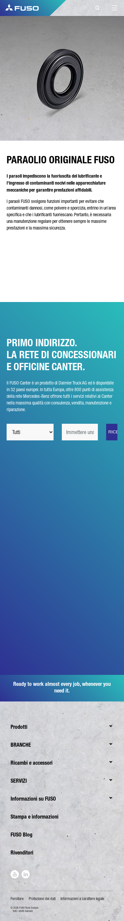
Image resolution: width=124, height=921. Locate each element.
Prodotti (19, 727)
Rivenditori (22, 852)
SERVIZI (19, 781)
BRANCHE (21, 745)
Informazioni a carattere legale (82, 898)
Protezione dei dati (42, 898)
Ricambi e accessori (32, 763)
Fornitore (17, 898)
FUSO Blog (21, 835)
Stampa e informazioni (35, 817)
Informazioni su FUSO (33, 799)
